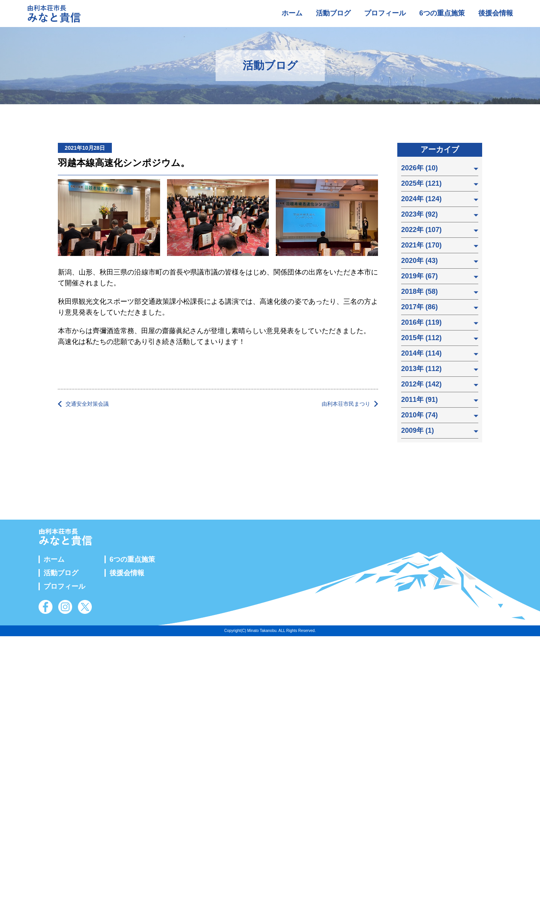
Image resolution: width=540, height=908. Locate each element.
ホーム (292, 13)
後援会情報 (495, 13)
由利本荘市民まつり (346, 404)
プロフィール (385, 13)
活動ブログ (333, 13)
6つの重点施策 (442, 13)
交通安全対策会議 (87, 404)
